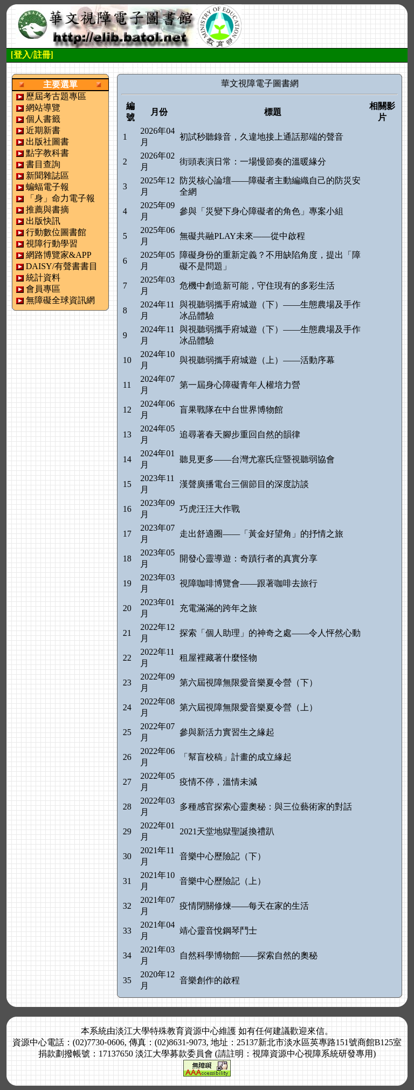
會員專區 (43, 288)
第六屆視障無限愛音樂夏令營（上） (249, 707)
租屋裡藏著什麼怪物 (218, 657)
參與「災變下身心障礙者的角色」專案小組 (261, 211)
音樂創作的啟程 (210, 980)
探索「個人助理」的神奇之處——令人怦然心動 (270, 632)
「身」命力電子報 (60, 198)
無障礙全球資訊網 (60, 300)
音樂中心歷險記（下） (223, 856)
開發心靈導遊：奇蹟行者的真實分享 (249, 558)
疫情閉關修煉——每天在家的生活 (244, 905)
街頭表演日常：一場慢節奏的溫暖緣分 (253, 161)
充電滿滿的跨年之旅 (218, 608)
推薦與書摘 (47, 209)
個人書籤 (43, 119)
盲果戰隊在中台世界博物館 (231, 409)
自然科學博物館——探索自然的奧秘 (249, 955)
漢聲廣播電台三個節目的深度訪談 (244, 484)
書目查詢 (43, 164)
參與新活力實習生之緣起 (227, 732)
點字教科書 (47, 152)
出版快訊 (43, 220)
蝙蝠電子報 (47, 186)
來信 (316, 1031)
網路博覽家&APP (59, 254)
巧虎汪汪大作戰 (210, 508)
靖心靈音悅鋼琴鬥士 (218, 930)
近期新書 (43, 130)
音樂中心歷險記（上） (223, 881)
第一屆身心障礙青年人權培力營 (240, 384)
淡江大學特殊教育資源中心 (167, 1031)
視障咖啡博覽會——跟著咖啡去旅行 (249, 583)
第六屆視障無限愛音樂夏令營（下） (249, 682)
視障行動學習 (52, 243)
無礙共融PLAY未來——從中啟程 (242, 236)
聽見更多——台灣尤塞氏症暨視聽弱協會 (257, 459)
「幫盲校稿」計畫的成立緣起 (236, 757)
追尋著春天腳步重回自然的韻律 (240, 434)
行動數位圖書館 (56, 232)
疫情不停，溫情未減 (218, 781)
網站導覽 (43, 107)
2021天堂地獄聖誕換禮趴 (227, 831)
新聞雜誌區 (47, 175)
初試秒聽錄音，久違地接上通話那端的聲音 (261, 136)
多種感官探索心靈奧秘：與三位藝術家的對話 (266, 806)
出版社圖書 (47, 141)
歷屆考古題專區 (56, 96)
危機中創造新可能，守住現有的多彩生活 (257, 285)
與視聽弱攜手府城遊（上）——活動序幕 (257, 360)
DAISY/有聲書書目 (62, 266)
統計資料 (43, 277)
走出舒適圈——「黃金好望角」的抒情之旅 (261, 533)
